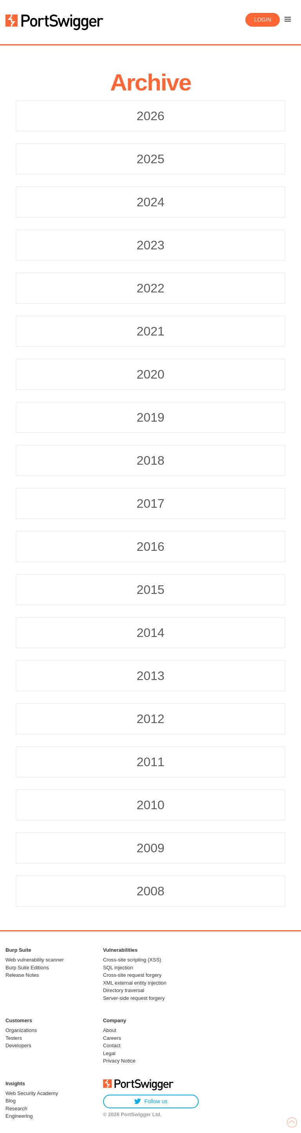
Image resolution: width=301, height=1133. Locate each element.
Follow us (150, 1101)
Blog (10, 1101)
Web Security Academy (31, 1093)
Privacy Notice (119, 1061)
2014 (150, 633)
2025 (150, 159)
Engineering (19, 1116)
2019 (150, 417)
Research (16, 1108)
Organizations (21, 1030)
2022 (150, 288)
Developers (18, 1045)
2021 (150, 331)
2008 (150, 891)
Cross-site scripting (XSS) (132, 960)
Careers (112, 1038)
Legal (109, 1053)
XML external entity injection (135, 983)
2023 (150, 245)
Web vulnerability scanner (34, 960)
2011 (150, 762)
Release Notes (22, 975)
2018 (150, 460)
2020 (150, 374)
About (109, 1030)
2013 (150, 676)
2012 (150, 719)
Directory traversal (123, 990)
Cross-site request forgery (132, 975)
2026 (150, 116)
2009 (150, 848)
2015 (150, 590)
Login (262, 19)
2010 (150, 805)
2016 (150, 546)
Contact (112, 1045)
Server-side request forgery (134, 998)
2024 (150, 202)
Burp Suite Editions (27, 968)
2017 (150, 503)
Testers (13, 1038)
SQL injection (118, 968)
